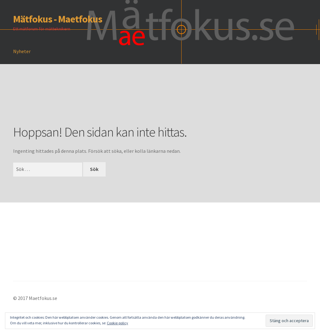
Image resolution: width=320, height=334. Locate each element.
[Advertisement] (127, 103)
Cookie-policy (117, 323)
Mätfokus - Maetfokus (57, 19)
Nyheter (22, 51)
